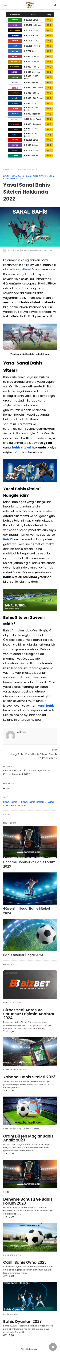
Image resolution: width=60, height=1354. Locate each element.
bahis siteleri (22, 269)
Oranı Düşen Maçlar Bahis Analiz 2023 (28, 1138)
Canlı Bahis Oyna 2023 (25, 1262)
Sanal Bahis (18, 176)
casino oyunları (27, 677)
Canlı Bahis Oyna (12, 1255)
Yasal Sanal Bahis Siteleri (29, 169)
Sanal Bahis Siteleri (36, 176)
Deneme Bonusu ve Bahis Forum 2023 (27, 1201)
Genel (6, 176)
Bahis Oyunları (11, 1314)
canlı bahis (46, 706)
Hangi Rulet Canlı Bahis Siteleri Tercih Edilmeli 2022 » (33, 756)
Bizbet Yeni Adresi (12, 1003)
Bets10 (8, 539)
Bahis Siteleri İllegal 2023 (23, 955)
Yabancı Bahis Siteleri (15, 1070)
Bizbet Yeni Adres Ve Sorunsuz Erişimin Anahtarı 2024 (29, 1013)
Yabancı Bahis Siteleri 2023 (29, 1077)
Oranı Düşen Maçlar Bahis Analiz (21, 1129)
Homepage (8, 169)
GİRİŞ (49, 20)
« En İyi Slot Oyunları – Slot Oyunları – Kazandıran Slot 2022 (26, 772)
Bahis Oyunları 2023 (22, 1321)
